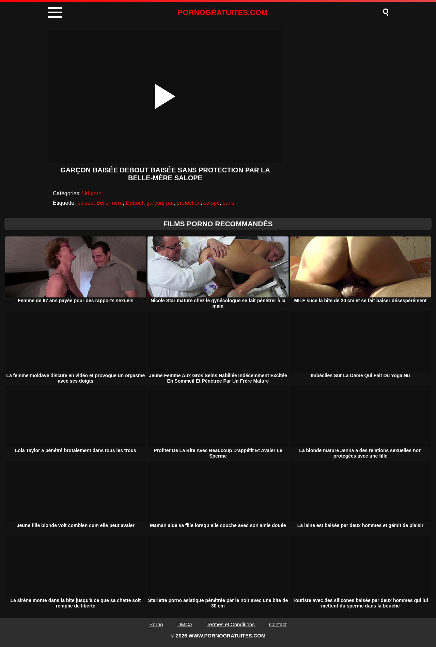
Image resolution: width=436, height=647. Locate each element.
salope (212, 203)
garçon (154, 203)
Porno (156, 624)
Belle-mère (109, 203)
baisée (85, 203)
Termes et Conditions (231, 624)
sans (228, 203)
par (170, 203)
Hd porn (92, 193)
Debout (134, 203)
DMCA (184, 624)
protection (189, 203)
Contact (278, 624)
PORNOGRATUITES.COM (223, 12)
